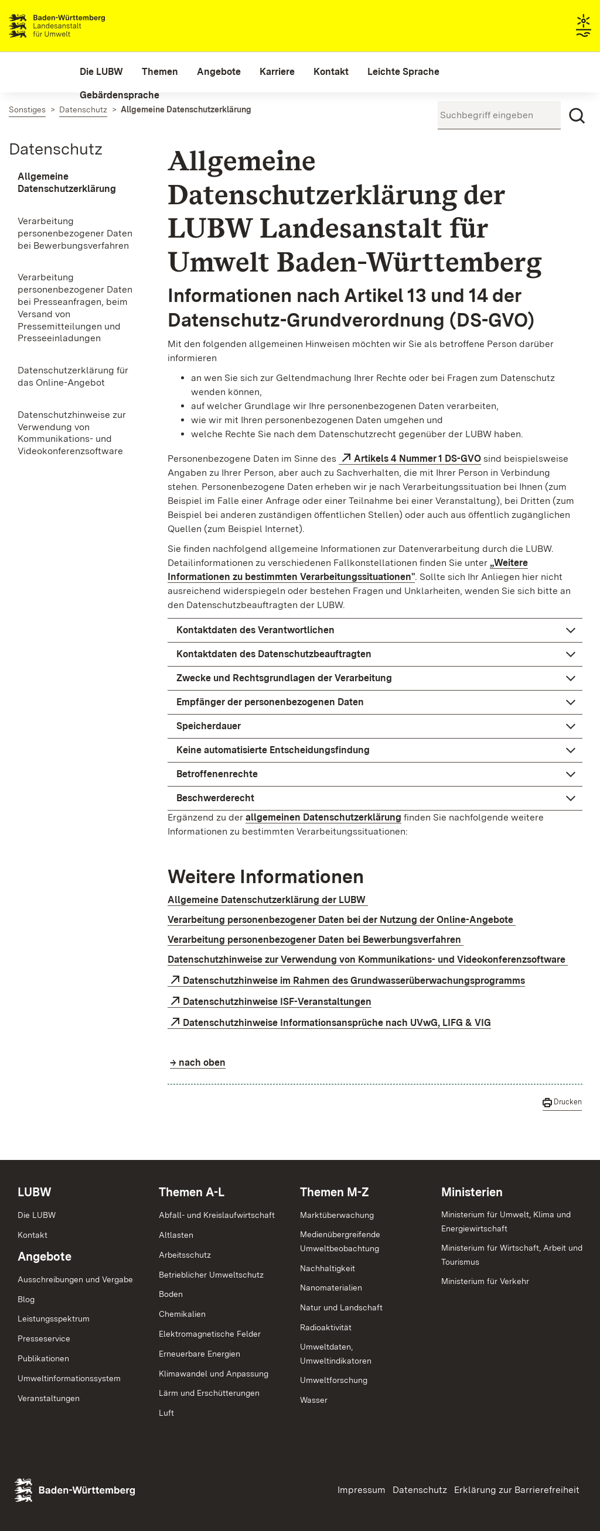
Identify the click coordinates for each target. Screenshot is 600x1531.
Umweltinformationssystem (69, 1378)
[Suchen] (577, 116)
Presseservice (44, 1338)
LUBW (35, 1192)
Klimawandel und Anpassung (213, 1373)
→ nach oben (198, 1062)
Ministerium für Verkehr (485, 1281)
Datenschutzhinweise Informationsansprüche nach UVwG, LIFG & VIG (337, 1022)
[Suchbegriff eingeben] (499, 115)
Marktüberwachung (337, 1215)
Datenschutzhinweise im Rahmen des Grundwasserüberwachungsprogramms (354, 980)
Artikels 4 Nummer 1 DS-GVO (417, 458)
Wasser (314, 1400)
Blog (26, 1299)
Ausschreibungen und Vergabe (75, 1279)
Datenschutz (56, 149)
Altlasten (176, 1235)
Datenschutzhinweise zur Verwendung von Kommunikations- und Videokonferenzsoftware (368, 959)
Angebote (44, 1256)
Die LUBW (37, 1215)
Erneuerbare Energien (199, 1353)
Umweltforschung (333, 1380)
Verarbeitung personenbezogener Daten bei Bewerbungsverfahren (315, 939)
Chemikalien (182, 1314)
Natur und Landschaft (341, 1307)
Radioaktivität (326, 1327)
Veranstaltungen (49, 1398)
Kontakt (32, 1235)
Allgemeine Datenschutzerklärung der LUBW (268, 899)
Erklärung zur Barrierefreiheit (516, 1489)
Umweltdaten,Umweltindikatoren (335, 1353)
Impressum (362, 1489)
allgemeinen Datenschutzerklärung (323, 817)
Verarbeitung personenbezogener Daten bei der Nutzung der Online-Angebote (342, 919)
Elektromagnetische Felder (210, 1333)
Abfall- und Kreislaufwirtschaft (217, 1215)
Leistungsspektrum (54, 1318)
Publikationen (43, 1358)
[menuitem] (101, 72)
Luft (166, 1412)
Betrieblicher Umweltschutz (211, 1274)
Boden (171, 1294)
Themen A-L (191, 1192)
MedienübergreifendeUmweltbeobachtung (340, 1241)
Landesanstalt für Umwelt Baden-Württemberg (77, 25)
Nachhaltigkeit (327, 1268)
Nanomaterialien (331, 1287)
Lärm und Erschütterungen (209, 1393)
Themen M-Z (334, 1192)
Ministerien (472, 1192)
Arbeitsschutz (185, 1254)
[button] (375, 630)
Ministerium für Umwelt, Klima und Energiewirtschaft (506, 1221)
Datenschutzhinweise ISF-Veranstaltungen (277, 1001)
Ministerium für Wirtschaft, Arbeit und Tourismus (511, 1254)
